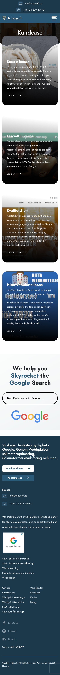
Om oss (6, 588)
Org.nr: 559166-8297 (13, 647)
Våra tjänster (36, 588)
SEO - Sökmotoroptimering (15, 558)
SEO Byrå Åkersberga (13, 611)
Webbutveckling (10, 568)
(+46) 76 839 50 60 (33, 9)
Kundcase (35, 592)
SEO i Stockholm (10, 607)
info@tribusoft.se (33, 3)
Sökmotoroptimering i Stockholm (18, 573)
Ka (31, 597)
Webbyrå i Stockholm (13, 602)
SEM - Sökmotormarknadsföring (18, 563)
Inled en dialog (14, 468)
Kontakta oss (15, 478)
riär (35, 597)
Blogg (33, 602)
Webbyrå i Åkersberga (13, 597)
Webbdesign (8, 577)
